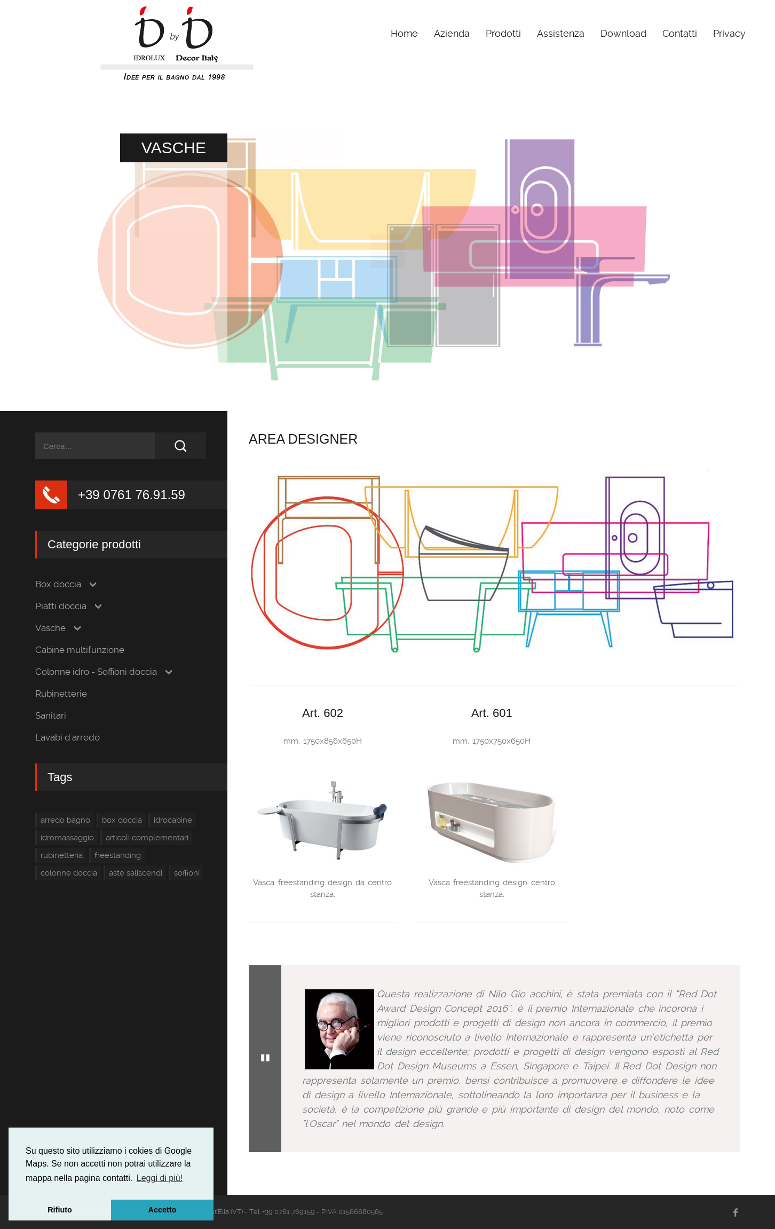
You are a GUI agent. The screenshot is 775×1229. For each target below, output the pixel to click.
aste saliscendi (135, 873)
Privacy (729, 33)
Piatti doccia (60, 606)
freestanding (117, 855)
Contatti (679, 33)
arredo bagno (65, 820)
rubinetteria (62, 855)
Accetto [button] (162, 1210)
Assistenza (560, 33)
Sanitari (50, 715)
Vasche (50, 628)
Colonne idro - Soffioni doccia (96, 671)
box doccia (122, 820)
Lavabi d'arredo (67, 737)
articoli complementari (147, 837)
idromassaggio (67, 837)
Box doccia (58, 584)
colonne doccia (69, 873)
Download (623, 33)
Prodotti (503, 33)
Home (404, 33)
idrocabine (173, 820)
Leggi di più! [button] (160, 1178)
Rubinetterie (61, 693)
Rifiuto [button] (60, 1210)
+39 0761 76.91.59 (131, 494)
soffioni (187, 873)
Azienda (452, 33)
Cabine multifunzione (79, 650)
